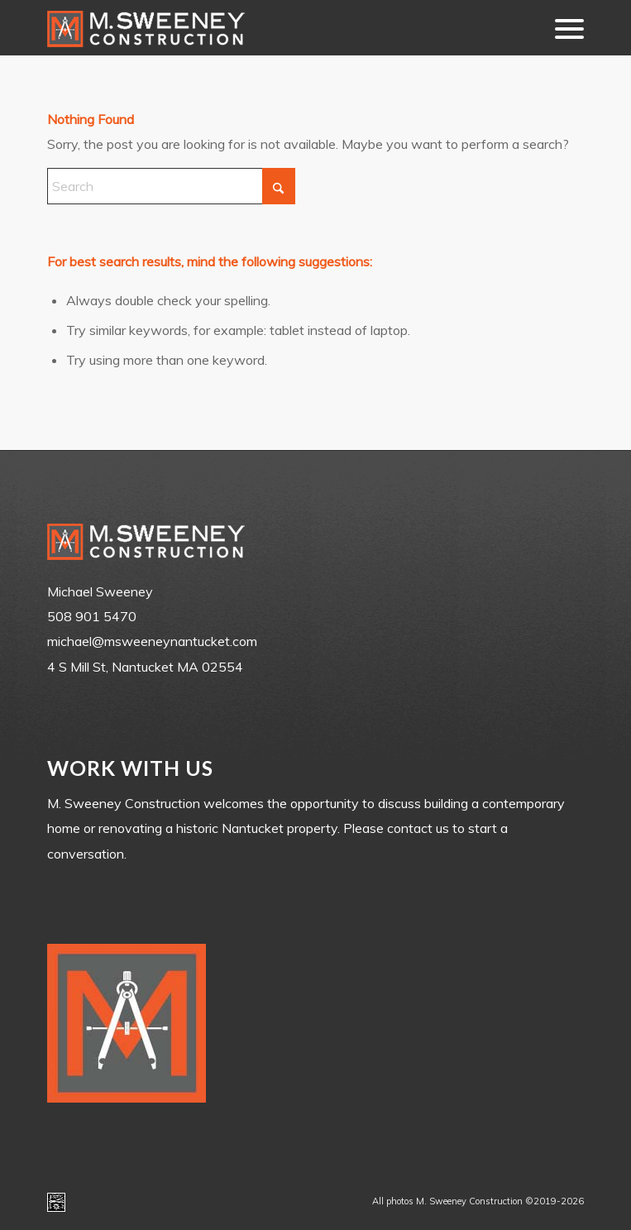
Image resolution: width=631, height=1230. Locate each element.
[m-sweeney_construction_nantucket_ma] (261, 28)
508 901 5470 (91, 616)
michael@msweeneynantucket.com (152, 641)
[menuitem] (561, 28)
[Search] (171, 186)
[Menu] (561, 28)
